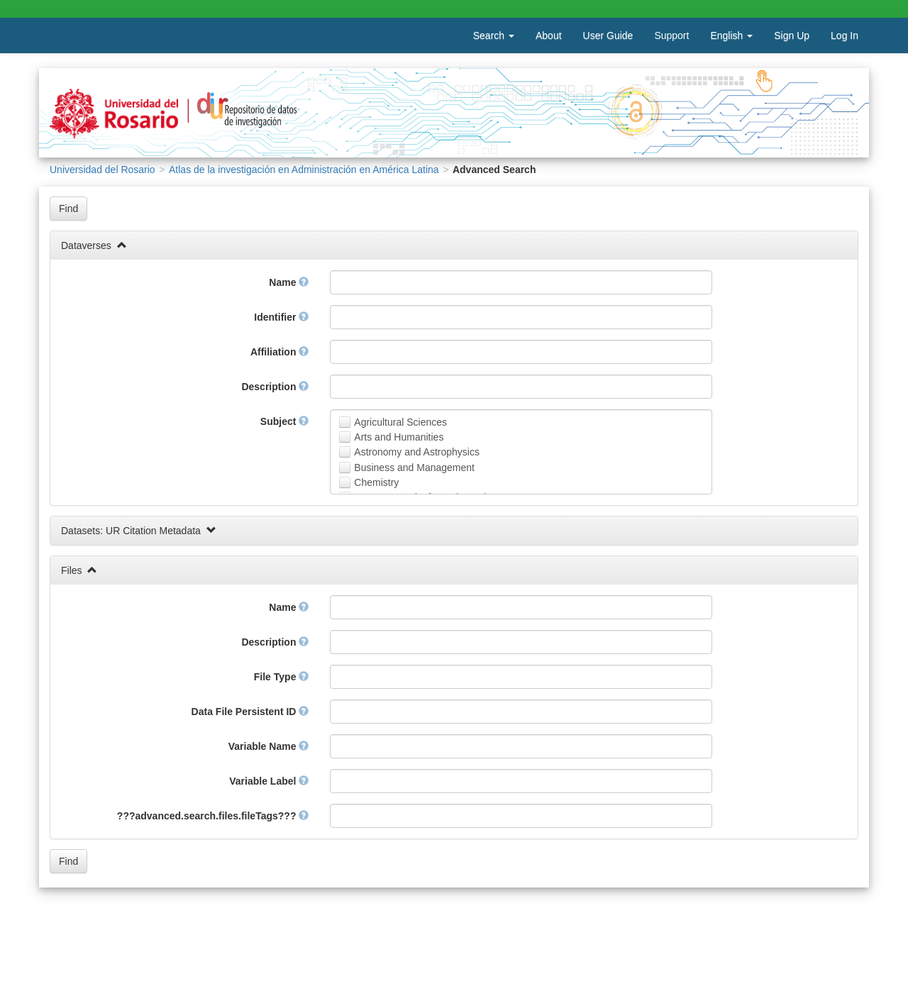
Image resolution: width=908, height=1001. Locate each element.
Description (275, 386)
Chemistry (376, 482)
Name (289, 282)
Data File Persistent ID (250, 711)
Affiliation (279, 352)
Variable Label (269, 781)
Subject (284, 421)
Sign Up (791, 35)
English (731, 35)
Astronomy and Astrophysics (417, 452)
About (549, 35)
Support (671, 35)
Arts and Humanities (398, 437)
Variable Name (268, 746)
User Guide (608, 35)
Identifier (281, 317)
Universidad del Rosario (102, 169)
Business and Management (414, 467)
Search (493, 35)
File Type (281, 676)
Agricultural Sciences (400, 422)
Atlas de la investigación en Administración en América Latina (304, 169)
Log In (844, 35)
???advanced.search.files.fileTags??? (213, 816)
